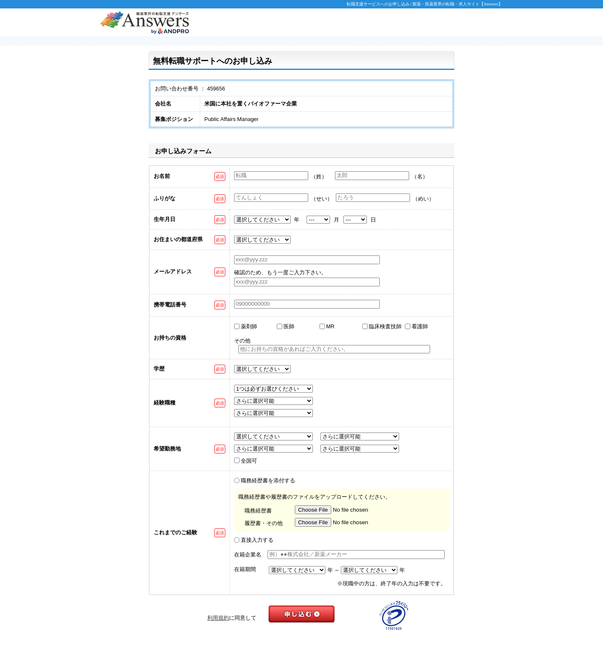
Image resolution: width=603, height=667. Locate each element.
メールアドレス (173, 271)
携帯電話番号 (170, 304)
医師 (288, 326)
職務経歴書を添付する (268, 480)
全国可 (249, 461)
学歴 (159, 369)
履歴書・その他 (264, 523)
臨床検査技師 (385, 326)
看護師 (420, 326)
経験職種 (164, 402)
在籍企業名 (247, 554)
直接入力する (257, 540)
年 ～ (333, 570)
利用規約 (218, 618)
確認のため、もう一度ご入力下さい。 (280, 272)
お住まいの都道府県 (178, 239)
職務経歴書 (258, 510)
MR (330, 326)
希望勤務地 (167, 449)
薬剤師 (249, 326)
